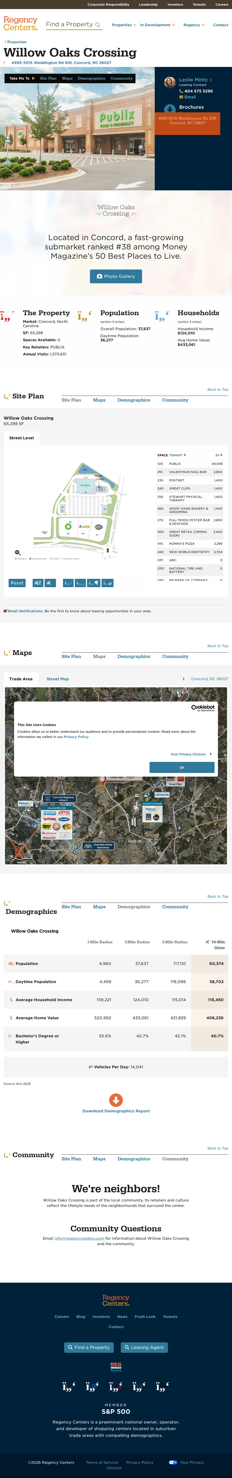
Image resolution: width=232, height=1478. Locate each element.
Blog (80, 1317)
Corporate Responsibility (108, 4)
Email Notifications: (24, 611)
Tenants (199, 4)
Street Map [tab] (58, 679)
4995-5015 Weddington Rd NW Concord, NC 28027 (187, 120)
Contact (220, 25)
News (122, 1317)
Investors (175, 4)
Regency (192, 25)
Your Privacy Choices (188, 754)
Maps (67, 78)
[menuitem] (118, 27)
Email (190, 97)
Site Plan (48, 78)
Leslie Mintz (193, 80)
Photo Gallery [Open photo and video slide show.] (119, 276)
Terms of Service (102, 1462)
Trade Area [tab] (21, 679)
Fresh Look (145, 1317)
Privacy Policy (139, 1462)
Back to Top (218, 390)
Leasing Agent (147, 1347)
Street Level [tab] (21, 438)
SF (218, 455)
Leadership (148, 4)
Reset (17, 583)
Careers (221, 4)
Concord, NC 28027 (209, 679)
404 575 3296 (196, 91)
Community (122, 78)
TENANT (177, 455)
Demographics (91, 78)
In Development (155, 25)
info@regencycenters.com (79, 1238)
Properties (122, 25)
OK (182, 767)
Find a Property (92, 1347)
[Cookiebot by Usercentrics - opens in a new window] (195, 708)
